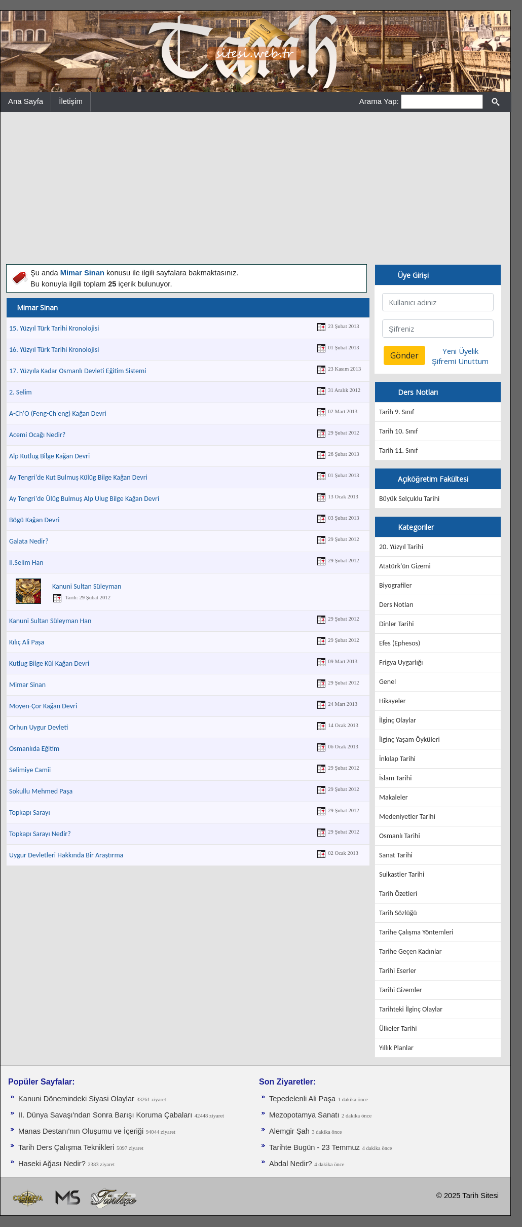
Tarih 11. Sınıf (398, 450)
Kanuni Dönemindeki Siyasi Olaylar (76, 1099)
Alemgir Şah (289, 1131)
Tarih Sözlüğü (398, 913)
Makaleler (393, 797)
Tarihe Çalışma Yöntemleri (416, 932)
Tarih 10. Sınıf (398, 431)
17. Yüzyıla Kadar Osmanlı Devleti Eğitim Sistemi (77, 371)
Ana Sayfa (25, 101)
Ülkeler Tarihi (398, 1028)
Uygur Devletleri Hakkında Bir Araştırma (66, 855)
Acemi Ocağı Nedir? (37, 434)
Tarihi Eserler (397, 970)
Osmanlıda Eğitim (34, 748)
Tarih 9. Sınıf (396, 412)
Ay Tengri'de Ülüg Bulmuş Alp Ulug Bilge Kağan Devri (84, 498)
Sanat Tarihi (396, 855)
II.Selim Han (26, 562)
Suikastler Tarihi (401, 874)
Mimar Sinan (27, 684)
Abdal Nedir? (290, 1164)
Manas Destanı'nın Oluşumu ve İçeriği (80, 1131)
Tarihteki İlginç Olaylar (410, 1009)
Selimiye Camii (30, 770)
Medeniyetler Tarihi (407, 816)
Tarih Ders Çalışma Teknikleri (66, 1147)
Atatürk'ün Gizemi (405, 566)
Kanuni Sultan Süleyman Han (50, 621)
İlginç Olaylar (397, 720)
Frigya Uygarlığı (401, 662)
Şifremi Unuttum (460, 361)
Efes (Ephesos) (399, 643)
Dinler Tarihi (396, 624)
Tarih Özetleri (398, 893)
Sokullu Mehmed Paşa (40, 791)
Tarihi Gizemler (400, 990)
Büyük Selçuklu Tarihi (409, 498)
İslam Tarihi (395, 778)
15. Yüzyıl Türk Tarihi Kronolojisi (54, 328)
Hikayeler (392, 701)
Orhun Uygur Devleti (38, 727)
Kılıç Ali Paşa (26, 642)
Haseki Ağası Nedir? (52, 1164)
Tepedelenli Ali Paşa (302, 1099)
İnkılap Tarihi (397, 758)
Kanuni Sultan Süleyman (86, 586)
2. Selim (20, 392)
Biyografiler (395, 585)
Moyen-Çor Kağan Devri (43, 706)
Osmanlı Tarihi (399, 836)
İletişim (71, 101)
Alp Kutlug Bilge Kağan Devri (49, 456)
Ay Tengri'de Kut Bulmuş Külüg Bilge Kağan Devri (78, 477)
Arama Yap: (379, 101)
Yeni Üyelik (460, 351)
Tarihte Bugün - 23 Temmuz (314, 1147)
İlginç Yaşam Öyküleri (409, 739)
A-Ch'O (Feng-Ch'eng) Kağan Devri (57, 413)
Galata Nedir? (29, 541)
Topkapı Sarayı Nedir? (40, 833)
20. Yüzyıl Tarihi (401, 547)
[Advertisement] (255, 188)
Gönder (404, 355)
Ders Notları (396, 604)
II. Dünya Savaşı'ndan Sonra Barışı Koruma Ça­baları (105, 1115)
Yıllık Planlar (396, 1047)
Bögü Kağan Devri (34, 520)
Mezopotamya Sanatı (304, 1115)
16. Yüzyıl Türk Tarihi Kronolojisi (54, 349)
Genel (387, 681)
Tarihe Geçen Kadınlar (410, 951)
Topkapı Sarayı (29, 812)
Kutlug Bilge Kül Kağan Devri (49, 663)
